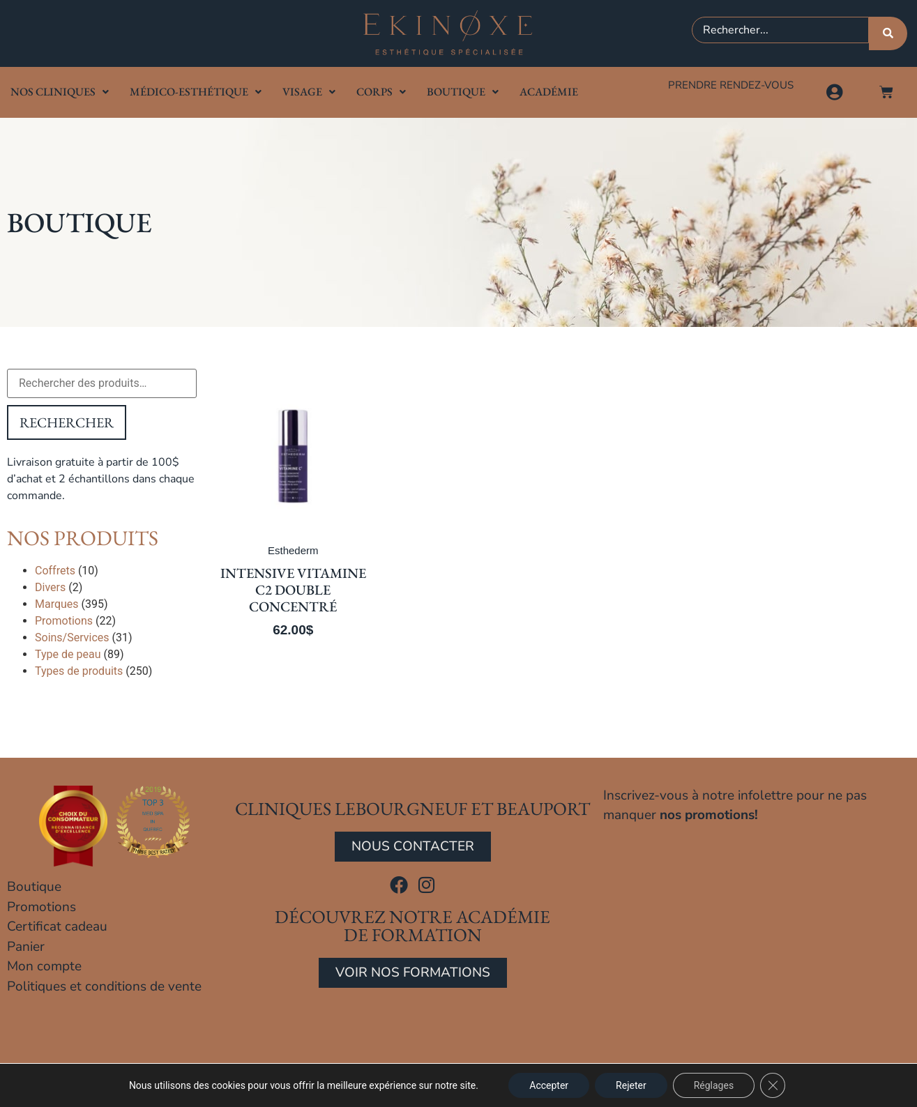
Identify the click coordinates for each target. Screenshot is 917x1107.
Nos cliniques (59, 91)
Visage (308, 91)
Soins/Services (72, 637)
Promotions (64, 620)
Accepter (548, 1085)
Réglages (714, 1085)
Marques (57, 604)
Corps (381, 91)
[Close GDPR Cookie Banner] (772, 1085)
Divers (50, 587)
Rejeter (631, 1085)
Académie (549, 91)
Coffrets (55, 570)
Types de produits (79, 671)
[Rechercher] (888, 33)
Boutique (463, 91)
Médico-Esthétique (196, 91)
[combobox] (780, 30)
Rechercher (67, 422)
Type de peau (67, 654)
